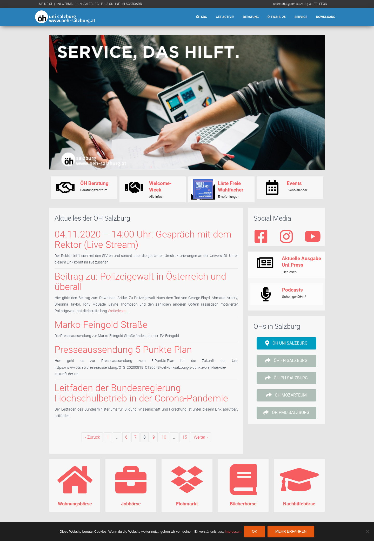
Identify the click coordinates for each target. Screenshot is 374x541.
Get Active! (225, 17)
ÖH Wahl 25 (277, 17)
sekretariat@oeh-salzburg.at (292, 4)
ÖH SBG (201, 17)
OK (254, 531)
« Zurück (92, 437)
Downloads (325, 17)
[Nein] (367, 531)
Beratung (251, 17)
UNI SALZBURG (88, 4)
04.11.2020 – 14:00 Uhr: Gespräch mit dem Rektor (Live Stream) (143, 239)
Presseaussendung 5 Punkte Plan (123, 349)
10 (164, 437)
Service (301, 17)
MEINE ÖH (46, 4)
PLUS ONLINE (110, 4)
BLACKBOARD (132, 4)
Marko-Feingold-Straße (101, 324)
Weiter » (201, 437)
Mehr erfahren (290, 531)
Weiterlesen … (118, 311)
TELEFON (320, 4)
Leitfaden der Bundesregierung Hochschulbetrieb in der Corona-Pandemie (141, 393)
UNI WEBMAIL (65, 4)
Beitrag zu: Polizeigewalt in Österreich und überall (140, 281)
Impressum (233, 531)
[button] (286, 343)
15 (184, 437)
